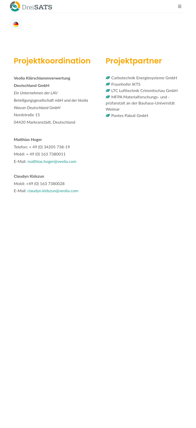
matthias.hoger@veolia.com (51, 161)
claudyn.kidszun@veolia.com (52, 190)
